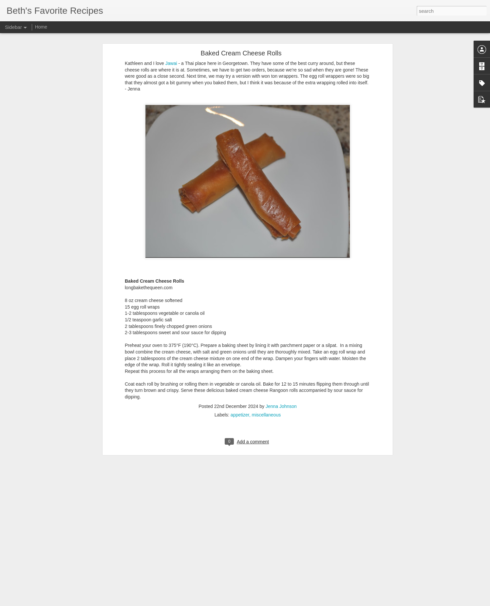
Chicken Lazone (30, 556)
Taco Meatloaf (28, 541)
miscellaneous (266, 342)
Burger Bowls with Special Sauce (45, 571)
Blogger (265, 602)
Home (41, 27)
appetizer (240, 342)
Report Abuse (285, 602)
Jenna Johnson (281, 333)
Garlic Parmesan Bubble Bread (43, 586)
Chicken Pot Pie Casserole (39, 527)
